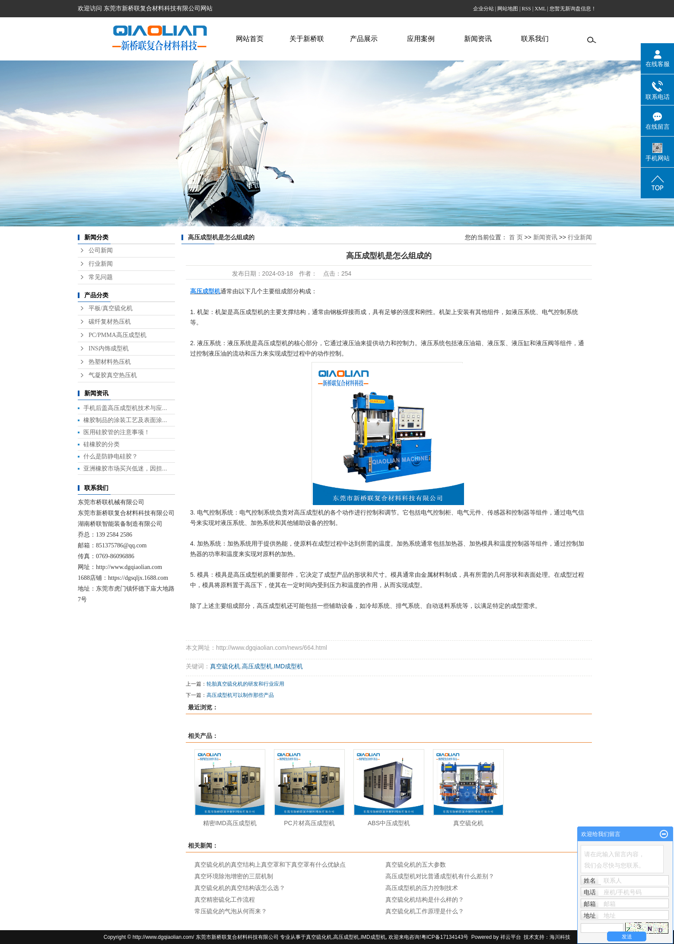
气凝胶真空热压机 (113, 375)
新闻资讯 (478, 38)
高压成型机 (257, 666)
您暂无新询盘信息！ (573, 9)
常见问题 (101, 277)
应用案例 (421, 38)
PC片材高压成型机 (309, 823)
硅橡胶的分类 (101, 444)
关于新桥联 (306, 38)
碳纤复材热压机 (110, 321)
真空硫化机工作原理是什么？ (424, 911)
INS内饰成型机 (109, 348)
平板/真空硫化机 (111, 308)
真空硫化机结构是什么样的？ (424, 899)
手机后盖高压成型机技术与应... (125, 407)
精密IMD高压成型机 (230, 823)
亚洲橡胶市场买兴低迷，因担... (125, 468)
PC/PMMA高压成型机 (117, 335)
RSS (526, 9)
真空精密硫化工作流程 (224, 899)
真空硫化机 (225, 666)
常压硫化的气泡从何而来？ (230, 911)
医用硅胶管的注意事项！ (116, 432)
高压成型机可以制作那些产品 (240, 695)
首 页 (516, 237)
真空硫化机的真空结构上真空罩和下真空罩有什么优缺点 (270, 864)
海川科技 (560, 937)
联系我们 (535, 38)
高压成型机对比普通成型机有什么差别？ (439, 876)
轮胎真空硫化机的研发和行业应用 (245, 684)
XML (540, 9)
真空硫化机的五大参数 (415, 864)
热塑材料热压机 (110, 362)
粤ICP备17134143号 (444, 937)
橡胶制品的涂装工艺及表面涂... (125, 419)
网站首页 (250, 38)
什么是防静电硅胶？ (110, 456)
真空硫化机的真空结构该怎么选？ (239, 887)
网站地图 (507, 9)
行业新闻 (101, 264)
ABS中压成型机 (389, 823)
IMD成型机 (288, 666)
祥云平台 (510, 937)
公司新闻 (101, 250)
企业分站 (483, 9)
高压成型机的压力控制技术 (421, 887)
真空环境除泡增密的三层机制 (233, 876)
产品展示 (364, 38)
